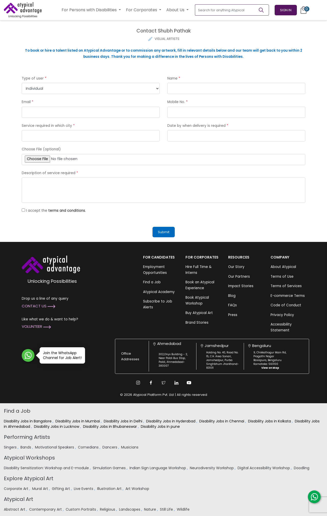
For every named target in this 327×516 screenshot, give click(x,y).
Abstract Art (15, 509)
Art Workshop (137, 488)
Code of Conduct (286, 305)
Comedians (89, 447)
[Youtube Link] (189, 383)
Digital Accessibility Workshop (264, 467)
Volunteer (36, 326)
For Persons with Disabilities (90, 10)
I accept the (56, 210)
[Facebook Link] (151, 383)
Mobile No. (177, 101)
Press (232, 314)
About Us (175, 10)
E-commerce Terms (288, 295)
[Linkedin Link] (176, 383)
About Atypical (283, 266)
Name (173, 78)
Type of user (34, 78)
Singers (11, 447)
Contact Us (38, 306)
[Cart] (303, 10)
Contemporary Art (46, 509)
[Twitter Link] (163, 383)
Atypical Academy (159, 291)
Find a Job (152, 282)
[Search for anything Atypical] (226, 10)
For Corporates (142, 10)
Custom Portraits (81, 509)
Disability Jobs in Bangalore (28, 421)
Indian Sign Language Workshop (158, 467)
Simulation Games (110, 467)
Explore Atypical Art (28, 478)
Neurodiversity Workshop (212, 467)
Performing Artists (27, 437)
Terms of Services (286, 286)
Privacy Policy (282, 314)
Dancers (110, 447)
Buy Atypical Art (199, 312)
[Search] (263, 10)
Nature (150, 509)
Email (27, 101)
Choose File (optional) (41, 149)
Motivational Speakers (55, 447)
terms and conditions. (67, 210)
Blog (232, 295)
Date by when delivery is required (197, 125)
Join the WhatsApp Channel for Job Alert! (61, 355)
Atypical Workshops (29, 457)
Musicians (130, 447)
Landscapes (130, 509)
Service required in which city (48, 125)
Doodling (302, 467)
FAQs (232, 305)
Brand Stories (196, 322)
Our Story (236, 266)
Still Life (167, 509)
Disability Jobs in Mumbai (78, 421)
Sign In (285, 10)
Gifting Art (61, 488)
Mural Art (40, 488)
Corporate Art (16, 488)
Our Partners (239, 276)
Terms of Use (282, 276)
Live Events (84, 488)
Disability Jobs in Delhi (123, 421)
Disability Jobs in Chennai (222, 421)
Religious (108, 509)
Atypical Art (18, 499)
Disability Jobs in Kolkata (270, 421)
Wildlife (184, 509)
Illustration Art (110, 488)
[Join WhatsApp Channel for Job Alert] (28, 355)
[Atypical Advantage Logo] (51, 264)
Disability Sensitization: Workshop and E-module (47, 467)
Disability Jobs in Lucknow (57, 426)
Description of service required (50, 173)
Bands (26, 447)
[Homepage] (23, 10)
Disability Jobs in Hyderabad (171, 421)
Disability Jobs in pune (161, 426)
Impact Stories (240, 286)
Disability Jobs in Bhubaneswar (110, 426)
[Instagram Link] (138, 383)
